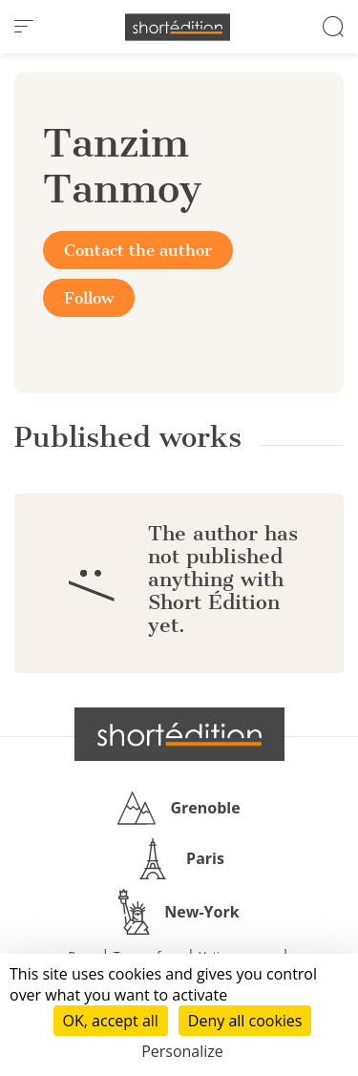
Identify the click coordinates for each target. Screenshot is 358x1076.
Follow (89, 297)
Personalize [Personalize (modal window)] (182, 1051)
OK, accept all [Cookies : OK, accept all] (110, 1020)
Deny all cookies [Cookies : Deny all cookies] (245, 1020)
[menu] (24, 26)
